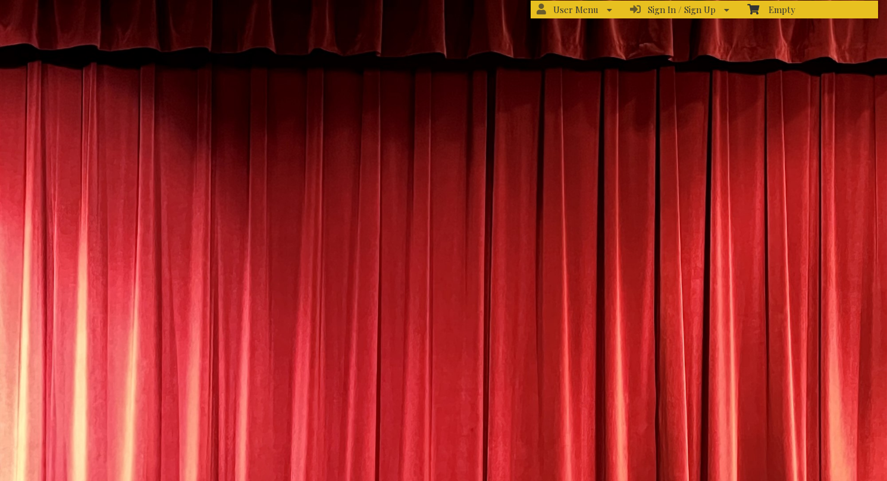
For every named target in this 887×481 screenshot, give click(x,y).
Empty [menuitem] (771, 9)
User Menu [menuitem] (574, 9)
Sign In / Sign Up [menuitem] (679, 9)
